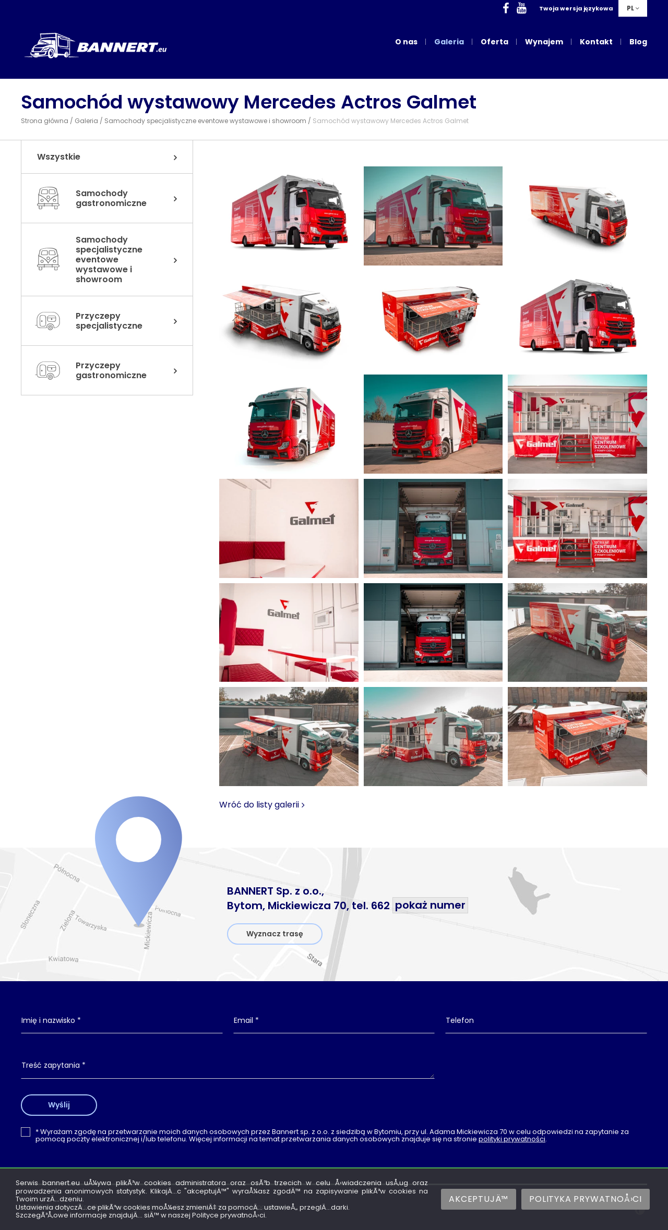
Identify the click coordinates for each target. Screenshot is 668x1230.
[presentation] (546, 1074)
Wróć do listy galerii (259, 805)
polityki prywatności (512, 1139)
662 (419, 905)
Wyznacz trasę (274, 933)
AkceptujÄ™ (478, 1199)
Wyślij (59, 1105)
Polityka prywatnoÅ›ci (585, 1199)
